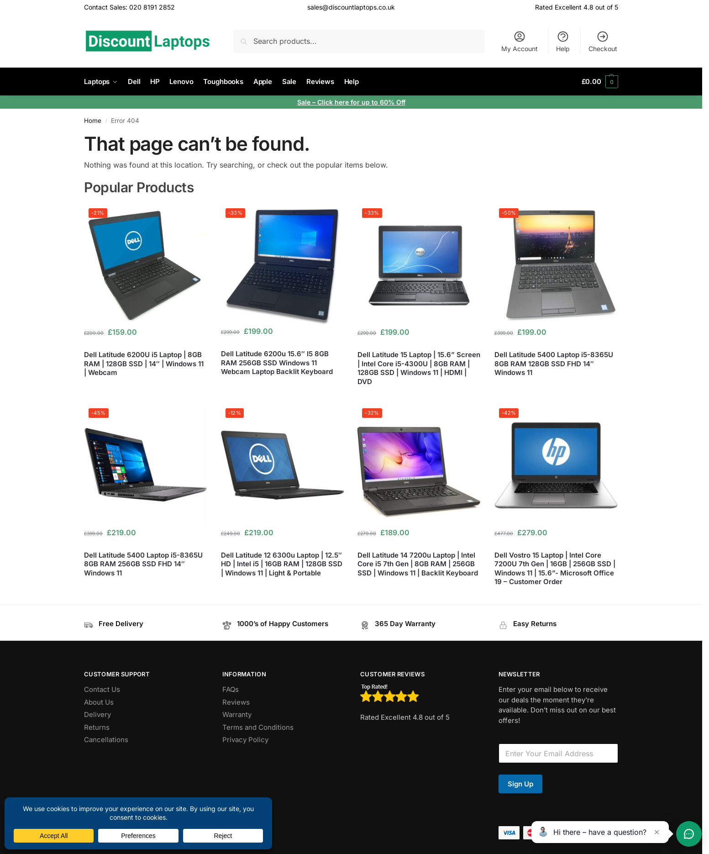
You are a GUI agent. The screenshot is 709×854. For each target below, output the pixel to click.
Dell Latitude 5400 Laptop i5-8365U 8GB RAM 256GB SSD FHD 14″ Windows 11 (143, 564)
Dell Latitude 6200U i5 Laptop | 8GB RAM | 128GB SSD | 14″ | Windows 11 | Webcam (144, 363)
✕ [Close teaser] (657, 832)
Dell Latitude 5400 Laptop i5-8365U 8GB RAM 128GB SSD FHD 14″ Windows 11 (553, 363)
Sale (304, 102)
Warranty (237, 714)
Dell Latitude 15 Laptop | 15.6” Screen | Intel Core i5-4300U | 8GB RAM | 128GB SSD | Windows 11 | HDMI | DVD (418, 368)
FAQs (230, 689)
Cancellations (106, 739)
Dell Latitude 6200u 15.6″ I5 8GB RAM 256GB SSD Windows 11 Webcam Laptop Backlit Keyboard (277, 362)
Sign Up (520, 784)
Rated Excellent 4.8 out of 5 (576, 7)
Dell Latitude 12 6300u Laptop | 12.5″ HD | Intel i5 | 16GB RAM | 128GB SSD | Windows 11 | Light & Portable (281, 564)
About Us (99, 702)
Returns (97, 727)
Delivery (97, 714)
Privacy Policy (245, 739)
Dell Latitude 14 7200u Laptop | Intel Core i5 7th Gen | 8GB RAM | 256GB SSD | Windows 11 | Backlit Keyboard (417, 564)
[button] (600, 81)
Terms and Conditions (258, 727)
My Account (519, 41)
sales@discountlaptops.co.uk (351, 7)
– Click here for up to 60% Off (358, 102)
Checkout (602, 41)
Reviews (236, 702)
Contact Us (102, 689)
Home (92, 120)
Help (563, 41)
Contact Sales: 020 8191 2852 (129, 7)
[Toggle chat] (689, 834)
